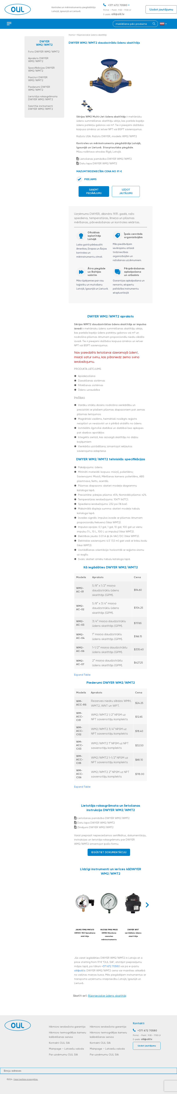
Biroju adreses (12, 1070)
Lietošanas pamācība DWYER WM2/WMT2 (104, 158)
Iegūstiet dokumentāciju (108, 852)
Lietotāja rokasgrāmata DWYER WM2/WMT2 (42, 98)
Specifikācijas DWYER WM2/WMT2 (41, 69)
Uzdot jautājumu (161, 9)
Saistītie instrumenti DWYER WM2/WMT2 (40, 107)
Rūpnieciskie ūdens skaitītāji (92, 35)
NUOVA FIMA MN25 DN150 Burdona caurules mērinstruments (109, 935)
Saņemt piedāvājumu (94, 191)
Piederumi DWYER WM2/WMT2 (39, 88)
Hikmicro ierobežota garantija (67, 1026)
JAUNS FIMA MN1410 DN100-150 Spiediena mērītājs (85, 933)
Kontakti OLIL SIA (59, 1042)
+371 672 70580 (117, 5)
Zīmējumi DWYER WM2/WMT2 (94, 827)
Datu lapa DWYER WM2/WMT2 (96, 163)
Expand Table (82, 674)
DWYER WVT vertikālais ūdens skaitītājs (133, 933)
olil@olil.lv (117, 14)
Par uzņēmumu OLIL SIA (63, 1054)
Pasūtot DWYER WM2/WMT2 (37, 79)
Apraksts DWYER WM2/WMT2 (38, 60)
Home (72, 35)
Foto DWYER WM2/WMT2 (43, 51)
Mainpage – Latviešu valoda (66, 1048)
